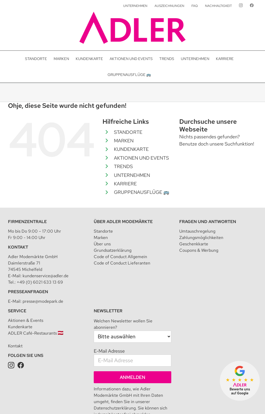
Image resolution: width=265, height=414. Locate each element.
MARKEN (124, 141)
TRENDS (123, 166)
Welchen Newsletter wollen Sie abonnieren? (123, 324)
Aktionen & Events (25, 320)
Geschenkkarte (193, 244)
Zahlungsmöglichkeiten (201, 237)
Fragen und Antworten (207, 221)
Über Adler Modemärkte (123, 221)
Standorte (103, 231)
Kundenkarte (20, 327)
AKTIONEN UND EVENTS (141, 158)
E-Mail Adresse (109, 351)
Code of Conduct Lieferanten (122, 263)
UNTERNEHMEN (132, 175)
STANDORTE (128, 132)
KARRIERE (125, 184)
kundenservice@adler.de (46, 276)
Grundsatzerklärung (112, 250)
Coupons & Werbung (198, 250)
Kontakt (18, 247)
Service (17, 311)
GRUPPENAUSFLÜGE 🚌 (141, 192)
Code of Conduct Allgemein (120, 256)
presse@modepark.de (43, 301)
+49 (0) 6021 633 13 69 (40, 282)
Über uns (102, 244)
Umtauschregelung (197, 231)
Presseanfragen (28, 292)
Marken (101, 237)
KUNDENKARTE (131, 149)
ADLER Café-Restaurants (35, 333)
